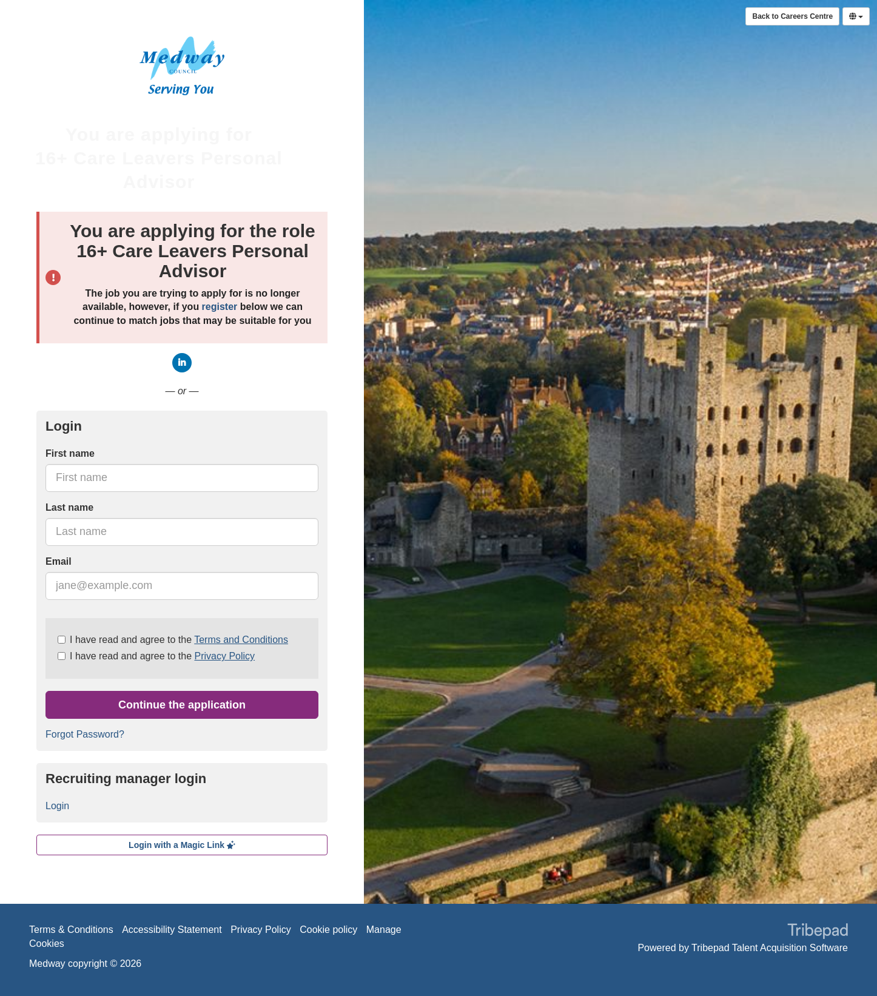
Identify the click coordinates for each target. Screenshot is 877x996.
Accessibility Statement (172, 929)
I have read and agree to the (173, 639)
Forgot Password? (84, 734)
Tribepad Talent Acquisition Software (769, 948)
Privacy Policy (224, 656)
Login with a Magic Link (182, 845)
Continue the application (182, 705)
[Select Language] (856, 16)
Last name (69, 507)
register (220, 306)
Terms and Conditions (241, 639)
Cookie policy (328, 929)
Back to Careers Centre (792, 16)
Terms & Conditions (71, 929)
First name (70, 453)
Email (58, 561)
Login (57, 806)
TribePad (817, 932)
